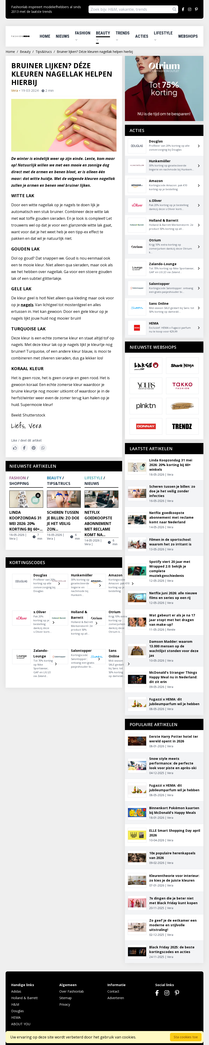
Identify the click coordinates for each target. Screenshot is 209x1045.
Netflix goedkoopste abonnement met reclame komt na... (98, 523)
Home (45, 36)
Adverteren (115, 998)
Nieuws (62, 36)
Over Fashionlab (71, 991)
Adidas (16, 991)
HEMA (16, 1017)
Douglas (17, 1011)
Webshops (188, 36)
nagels (27, 304)
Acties (141, 36)
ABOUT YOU (20, 1024)
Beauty (103, 35)
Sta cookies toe (186, 1037)
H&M (15, 1004)
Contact (113, 991)
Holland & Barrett (24, 998)
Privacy (64, 1004)
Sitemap (65, 998)
